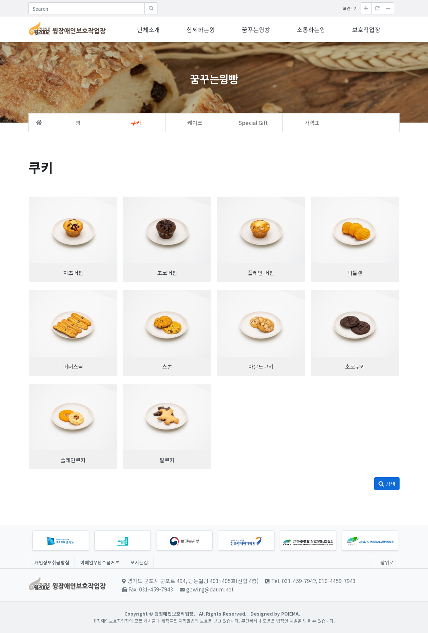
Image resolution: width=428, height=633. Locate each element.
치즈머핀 (73, 273)
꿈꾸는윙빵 (256, 29)
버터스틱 (73, 366)
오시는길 (139, 562)
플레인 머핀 (261, 273)
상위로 (387, 562)
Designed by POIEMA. (275, 613)
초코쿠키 (355, 366)
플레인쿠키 (73, 460)
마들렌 (354, 273)
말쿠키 (167, 460)
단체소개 (148, 29)
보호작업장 (366, 29)
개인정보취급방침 (51, 562)
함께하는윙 (201, 29)
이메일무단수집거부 (99, 562)
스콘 (167, 366)
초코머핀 (167, 273)
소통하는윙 (311, 29)
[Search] (86, 8)
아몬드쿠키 (261, 366)
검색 (387, 484)
